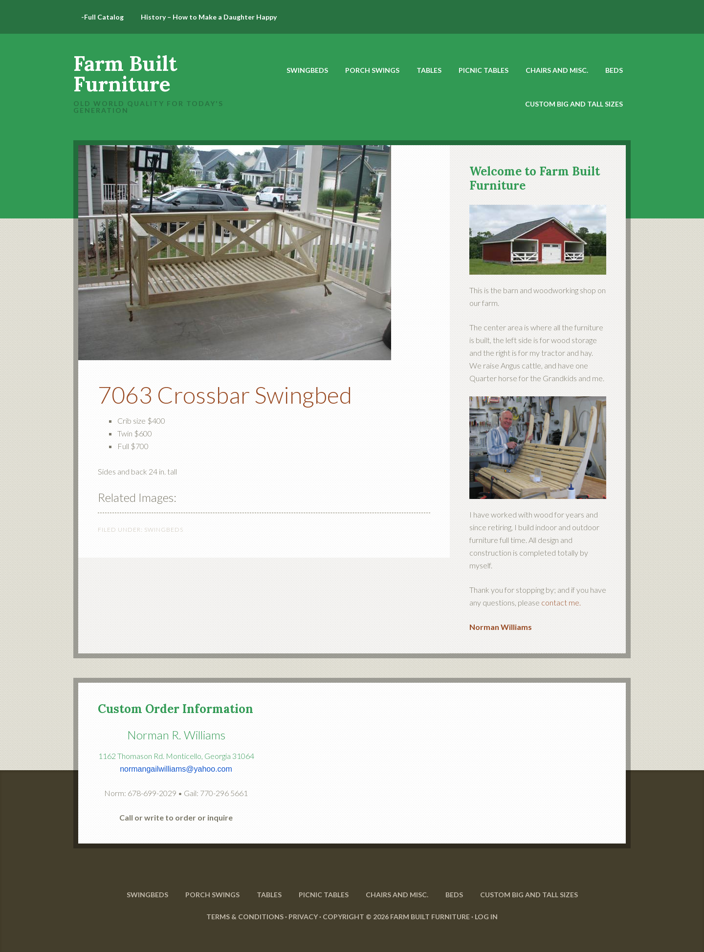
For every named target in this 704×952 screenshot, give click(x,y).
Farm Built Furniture (125, 73)
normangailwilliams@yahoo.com (176, 769)
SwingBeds (163, 529)
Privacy (303, 916)
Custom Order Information (175, 708)
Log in (486, 916)
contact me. (561, 602)
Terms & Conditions (245, 916)
